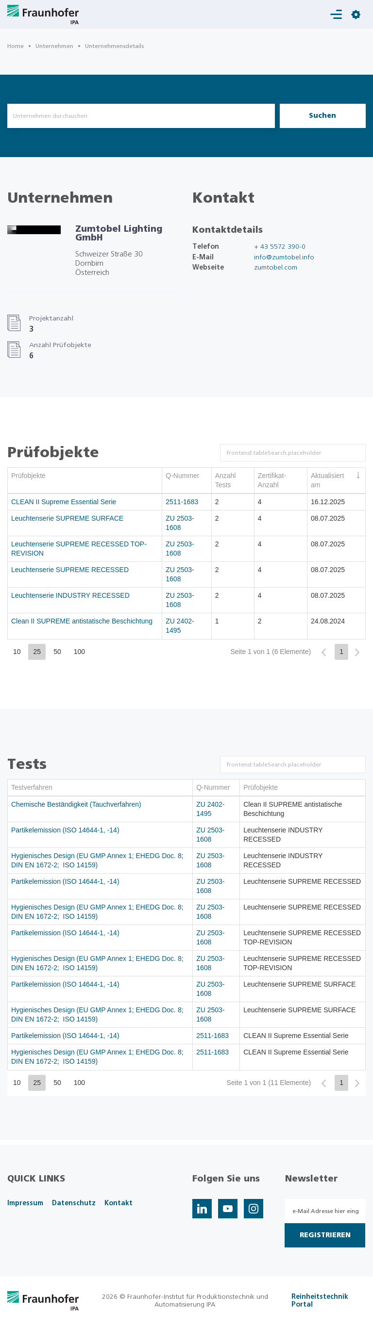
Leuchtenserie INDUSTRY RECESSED (70, 595)
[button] (323, 652)
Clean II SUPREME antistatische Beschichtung (82, 621)
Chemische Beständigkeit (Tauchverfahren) (76, 804)
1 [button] (341, 651)
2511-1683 (182, 502)
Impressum (25, 1203)
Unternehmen (54, 46)
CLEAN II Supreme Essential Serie (63, 502)
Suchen (322, 115)
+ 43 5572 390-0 (279, 246)
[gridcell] (85, 502)
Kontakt (118, 1203)
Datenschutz (74, 1203)
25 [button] (37, 651)
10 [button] (17, 651)
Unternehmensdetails (114, 46)
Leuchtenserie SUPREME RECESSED (70, 570)
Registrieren (325, 1235)
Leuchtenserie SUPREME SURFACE (67, 518)
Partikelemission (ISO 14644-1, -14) (65, 830)
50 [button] (57, 651)
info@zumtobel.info (284, 257)
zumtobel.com (275, 267)
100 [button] (79, 651)
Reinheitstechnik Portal (319, 1300)
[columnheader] (85, 481)
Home (15, 46)
